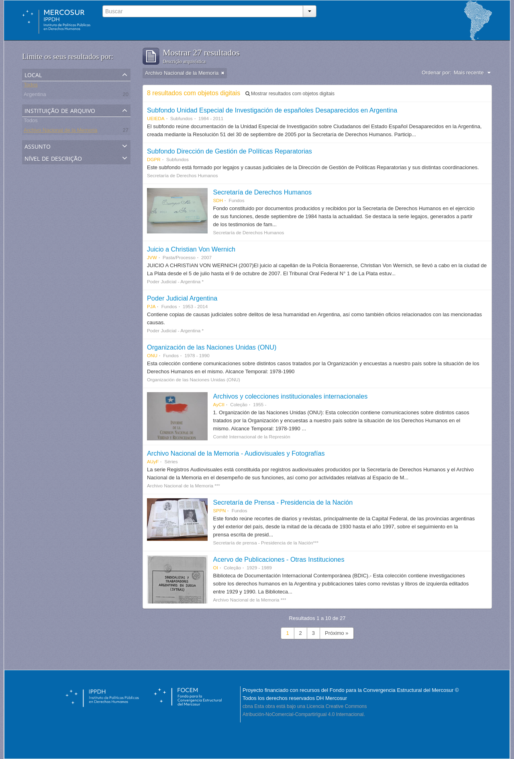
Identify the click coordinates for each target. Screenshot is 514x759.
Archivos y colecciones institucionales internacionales (290, 396)
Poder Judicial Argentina (182, 298)
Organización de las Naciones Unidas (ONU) (211, 347)
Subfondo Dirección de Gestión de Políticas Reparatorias (229, 151)
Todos (31, 86)
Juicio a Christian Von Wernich (191, 249)
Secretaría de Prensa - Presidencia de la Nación (283, 502)
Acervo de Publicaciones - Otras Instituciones (279, 559)
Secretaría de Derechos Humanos (262, 192)
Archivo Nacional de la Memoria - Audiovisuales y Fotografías (236, 453)
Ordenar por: (436, 73)
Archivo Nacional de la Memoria (61, 131)
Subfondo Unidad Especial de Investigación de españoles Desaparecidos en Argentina (272, 110)
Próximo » (337, 633)
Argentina (35, 95)
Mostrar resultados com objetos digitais (290, 93)
